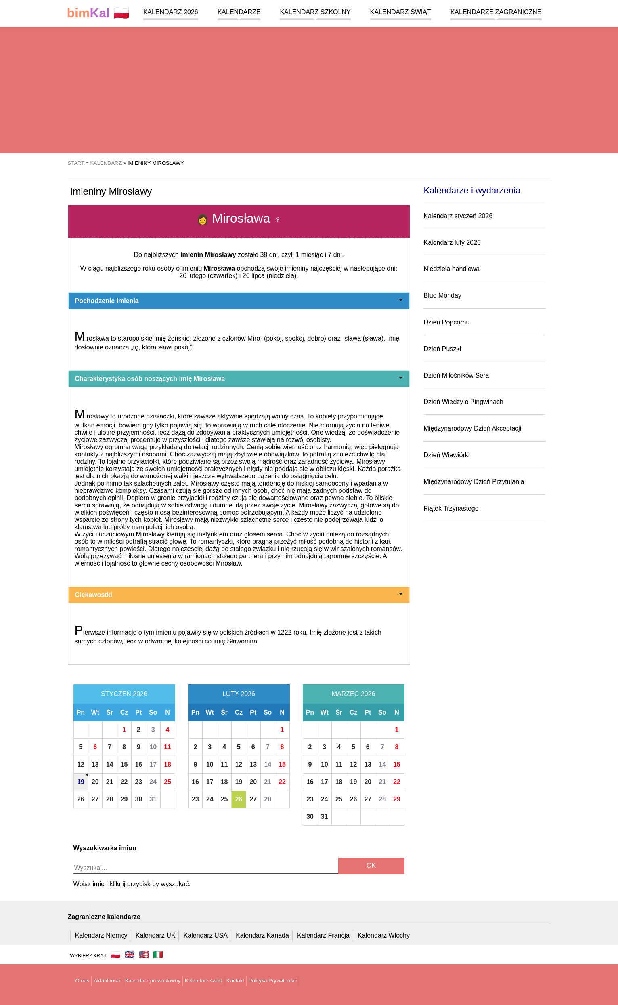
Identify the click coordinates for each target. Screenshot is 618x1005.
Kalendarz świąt (400, 11)
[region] (309, 88)
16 (138, 764)
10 (153, 747)
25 (167, 781)
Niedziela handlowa (452, 268)
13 (95, 764)
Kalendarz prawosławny (152, 981)
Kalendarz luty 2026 (452, 242)
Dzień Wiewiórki (447, 455)
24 (153, 781)
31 (153, 799)
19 (80, 781)
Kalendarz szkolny (315, 11)
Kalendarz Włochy (384, 935)
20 (95, 781)
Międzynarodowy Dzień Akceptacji (473, 428)
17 (153, 764)
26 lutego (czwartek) (208, 275)
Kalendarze (239, 11)
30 (138, 799)
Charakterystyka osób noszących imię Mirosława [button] (239, 378)
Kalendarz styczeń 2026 (458, 215)
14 (109, 764)
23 (138, 781)
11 (167, 747)
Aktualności (107, 981)
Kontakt (235, 981)
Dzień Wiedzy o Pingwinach (463, 401)
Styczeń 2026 (124, 693)
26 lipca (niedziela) (269, 275)
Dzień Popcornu (447, 322)
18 (167, 764)
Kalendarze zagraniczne (496, 11)
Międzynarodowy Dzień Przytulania (474, 481)
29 (124, 799)
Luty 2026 (238, 693)
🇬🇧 (130, 954)
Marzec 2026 (353, 693)
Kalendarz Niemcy (101, 935)
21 (109, 781)
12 (80, 764)
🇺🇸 (144, 954)
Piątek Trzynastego (451, 508)
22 (124, 781)
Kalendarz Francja (323, 935)
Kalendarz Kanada (262, 935)
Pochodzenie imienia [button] (239, 300)
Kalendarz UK (156, 935)
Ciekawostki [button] (239, 594)
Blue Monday (442, 295)
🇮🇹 (158, 954)
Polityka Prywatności (273, 981)
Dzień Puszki (442, 348)
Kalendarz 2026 (170, 11)
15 (124, 764)
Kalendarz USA (206, 935)
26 (80, 799)
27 (95, 799)
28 (109, 799)
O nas (82, 981)
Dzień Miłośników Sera (456, 375)
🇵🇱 (98, 13)
